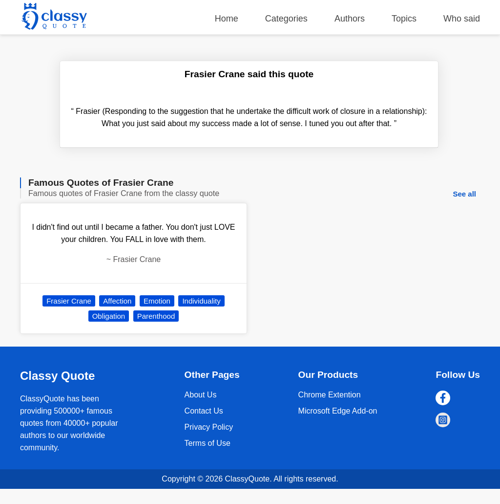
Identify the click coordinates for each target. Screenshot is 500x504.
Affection (117, 301)
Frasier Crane (68, 301)
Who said (461, 18)
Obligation (108, 316)
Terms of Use (207, 443)
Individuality (201, 301)
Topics (404, 18)
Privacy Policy (209, 427)
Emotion (157, 301)
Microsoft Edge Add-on (337, 411)
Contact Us (204, 411)
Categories (286, 18)
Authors (349, 18)
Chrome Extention (329, 395)
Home (226, 18)
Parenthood (156, 316)
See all (464, 194)
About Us (201, 395)
